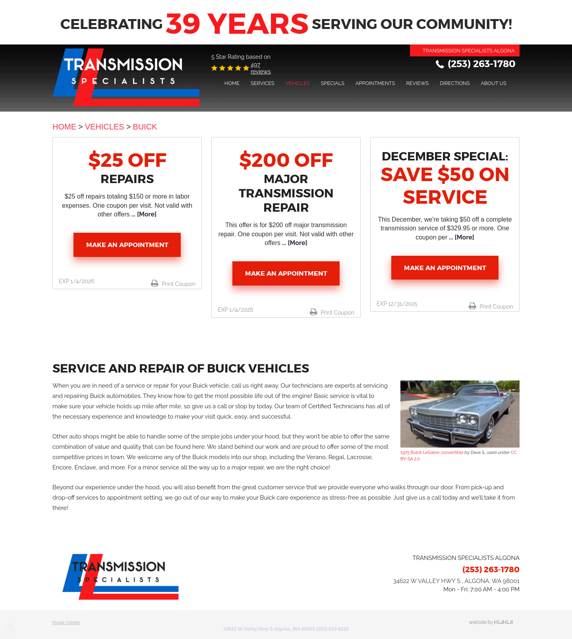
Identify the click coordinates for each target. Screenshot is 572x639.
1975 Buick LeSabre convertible (432, 452)
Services (262, 83)
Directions (455, 83)
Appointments (375, 83)
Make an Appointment (127, 245)
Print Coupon (177, 284)
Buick (145, 126)
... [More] (143, 214)
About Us (493, 83)
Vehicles (298, 83)
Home (232, 83)
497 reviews (261, 68)
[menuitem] (232, 83)
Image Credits (66, 622)
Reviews (417, 83)
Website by (494, 622)
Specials (332, 83)
